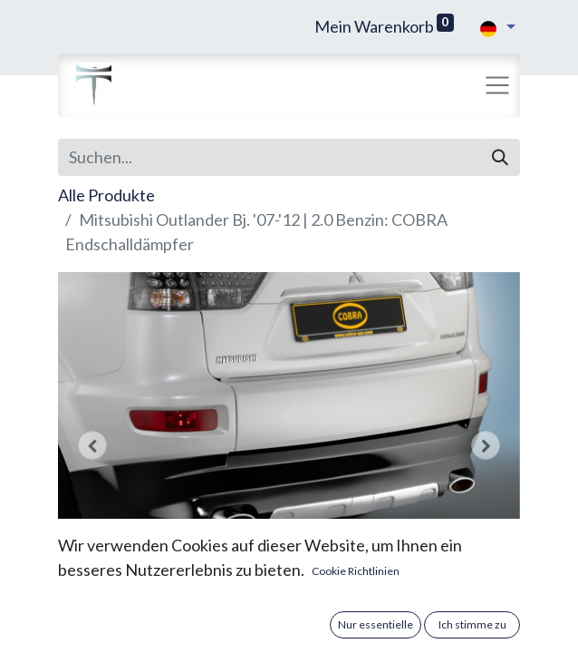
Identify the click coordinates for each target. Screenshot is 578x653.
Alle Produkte (106, 195)
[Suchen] (500, 157)
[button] (93, 445)
